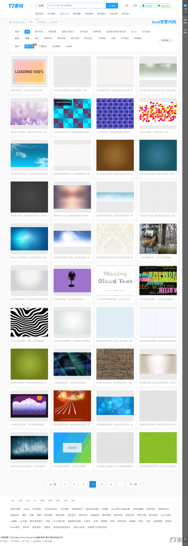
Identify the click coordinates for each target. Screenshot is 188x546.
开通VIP (185, 8)
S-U (58, 501)
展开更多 (166, 40)
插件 (37, 38)
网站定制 (60, 515)
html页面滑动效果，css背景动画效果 (70, 466)
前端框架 (95, 515)
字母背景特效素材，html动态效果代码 (156, 299)
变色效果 (48, 515)
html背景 (53, 22)
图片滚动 (62, 38)
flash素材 (52, 14)
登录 (127, 6)
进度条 (47, 527)
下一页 (133, 484)
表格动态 (14, 515)
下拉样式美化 (50, 509)
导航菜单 (52, 32)
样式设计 (126, 14)
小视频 (13, 521)
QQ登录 (147, 5)
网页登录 (130, 515)
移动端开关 (77, 509)
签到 (185, 21)
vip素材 (68, 46)
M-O (43, 501)
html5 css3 (64, 14)
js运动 (27, 509)
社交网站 (37, 509)
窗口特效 (153, 515)
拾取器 (168, 521)
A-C (13, 501)
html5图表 (15, 527)
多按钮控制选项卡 (62, 527)
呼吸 (112, 521)
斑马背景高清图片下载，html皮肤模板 (27, 341)
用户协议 (26, 541)
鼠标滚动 (122, 521)
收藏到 (132, 521)
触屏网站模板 (74, 521)
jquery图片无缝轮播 (120, 509)
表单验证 (138, 38)
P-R (50, 501)
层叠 (39, 515)
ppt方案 (23, 521)
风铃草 (26, 527)
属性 (24, 515)
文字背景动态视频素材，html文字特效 (113, 299)
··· (36, 19)
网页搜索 (106, 515)
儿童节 (87, 521)
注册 (135, 6)
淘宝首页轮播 (92, 509)
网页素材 (89, 14)
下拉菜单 (102, 38)
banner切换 (166, 515)
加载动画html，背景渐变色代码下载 (26, 90)
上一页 (53, 484)
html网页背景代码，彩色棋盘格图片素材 (71, 132)
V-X (65, 501)
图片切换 (75, 38)
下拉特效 (64, 509)
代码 (31, 22)
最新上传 (29, 46)
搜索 (112, 6)
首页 (22, 22)
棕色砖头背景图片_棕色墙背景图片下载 (114, 383)
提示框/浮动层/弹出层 (116, 32)
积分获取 (15, 541)
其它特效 (146, 32)
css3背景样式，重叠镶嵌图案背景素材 (113, 132)
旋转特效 (150, 509)
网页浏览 (118, 515)
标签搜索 (37, 541)
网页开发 (83, 515)
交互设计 (71, 515)
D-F (20, 501)
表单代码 (97, 32)
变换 (31, 515)
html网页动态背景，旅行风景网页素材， (29, 425)
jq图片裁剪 (15, 509)
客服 (185, 31)
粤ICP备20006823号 (54, 537)
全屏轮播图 (138, 509)
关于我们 (4, 541)
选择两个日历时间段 (97, 527)
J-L (35, 501)
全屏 (113, 38)
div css (134, 32)
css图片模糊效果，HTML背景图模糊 (155, 257)
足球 (95, 521)
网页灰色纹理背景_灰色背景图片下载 (70, 90)
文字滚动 (125, 38)
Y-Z (73, 501)
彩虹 (48, 521)
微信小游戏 (79, 527)
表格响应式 (163, 509)
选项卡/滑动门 (68, 32)
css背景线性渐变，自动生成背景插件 (70, 383)
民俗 (141, 521)
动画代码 (114, 14)
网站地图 (48, 541)
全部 (27, 32)
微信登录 (163, 5)
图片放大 (89, 38)
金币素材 (56, 46)
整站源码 (101, 14)
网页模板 (77, 14)
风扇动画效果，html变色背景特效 (68, 299)
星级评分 (48, 38)
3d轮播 (105, 509)
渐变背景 (36, 527)
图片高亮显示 (36, 521)
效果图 (104, 521)
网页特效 (39, 14)
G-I (28, 501)
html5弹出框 (59, 521)
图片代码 (39, 32)
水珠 (148, 521)
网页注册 (141, 515)
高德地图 (158, 521)
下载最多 (43, 46)
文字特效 (84, 32)
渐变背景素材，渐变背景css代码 (153, 132)
